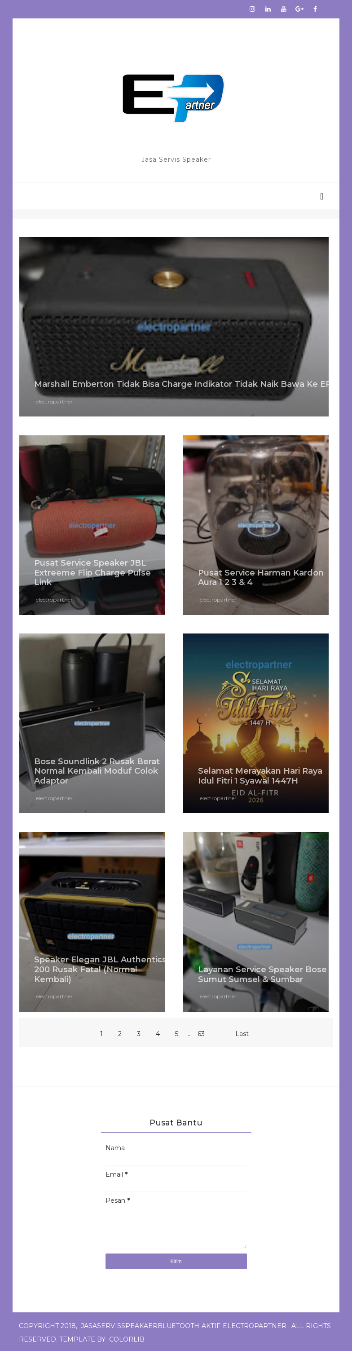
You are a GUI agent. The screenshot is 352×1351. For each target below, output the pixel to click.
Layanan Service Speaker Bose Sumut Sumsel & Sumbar (262, 972)
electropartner (55, 400)
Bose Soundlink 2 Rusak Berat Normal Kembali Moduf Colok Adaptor (98, 769)
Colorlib (127, 1337)
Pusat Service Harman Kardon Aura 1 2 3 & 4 (261, 576)
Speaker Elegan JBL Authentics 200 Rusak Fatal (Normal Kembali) (101, 966)
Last (242, 1032)
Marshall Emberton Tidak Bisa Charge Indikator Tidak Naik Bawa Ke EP (177, 379)
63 (201, 1032)
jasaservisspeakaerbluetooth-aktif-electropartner (184, 1324)
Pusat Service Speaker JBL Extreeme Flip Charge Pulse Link (93, 571)
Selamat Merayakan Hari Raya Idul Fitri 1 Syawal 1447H (260, 774)
